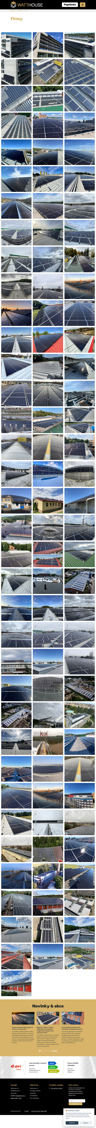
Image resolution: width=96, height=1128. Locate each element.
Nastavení (85, 1122)
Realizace (20, 10)
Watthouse (13, 10)
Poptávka (70, 4)
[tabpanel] (23, 1040)
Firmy (26, 10)
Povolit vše (72, 1122)
